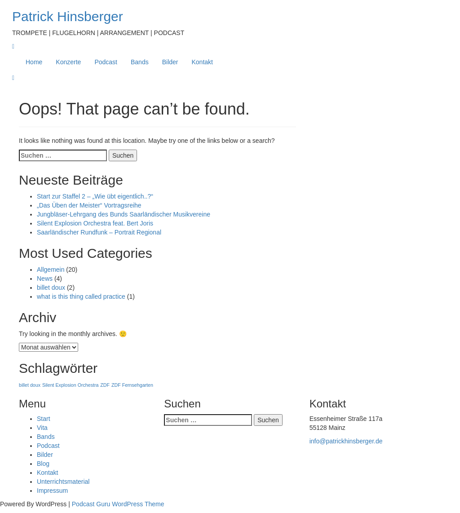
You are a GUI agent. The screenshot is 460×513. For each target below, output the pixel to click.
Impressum (52, 490)
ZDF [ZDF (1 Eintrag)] (105, 385)
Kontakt (202, 62)
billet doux (51, 287)
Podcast (105, 62)
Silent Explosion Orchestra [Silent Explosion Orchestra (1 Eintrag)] (70, 385)
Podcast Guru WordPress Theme (118, 504)
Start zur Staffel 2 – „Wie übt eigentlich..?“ (95, 196)
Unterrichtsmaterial (63, 481)
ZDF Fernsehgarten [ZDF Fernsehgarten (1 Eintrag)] (132, 385)
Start (43, 418)
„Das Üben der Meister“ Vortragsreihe (89, 205)
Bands (140, 62)
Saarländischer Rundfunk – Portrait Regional (99, 232)
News (45, 278)
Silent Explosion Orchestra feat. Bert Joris (95, 223)
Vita (42, 427)
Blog (43, 463)
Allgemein (50, 269)
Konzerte (68, 62)
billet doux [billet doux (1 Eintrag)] (29, 385)
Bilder (170, 62)
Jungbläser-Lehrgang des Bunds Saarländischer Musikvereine (123, 214)
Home (34, 62)
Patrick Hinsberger (67, 16)
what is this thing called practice (81, 296)
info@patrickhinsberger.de (346, 441)
